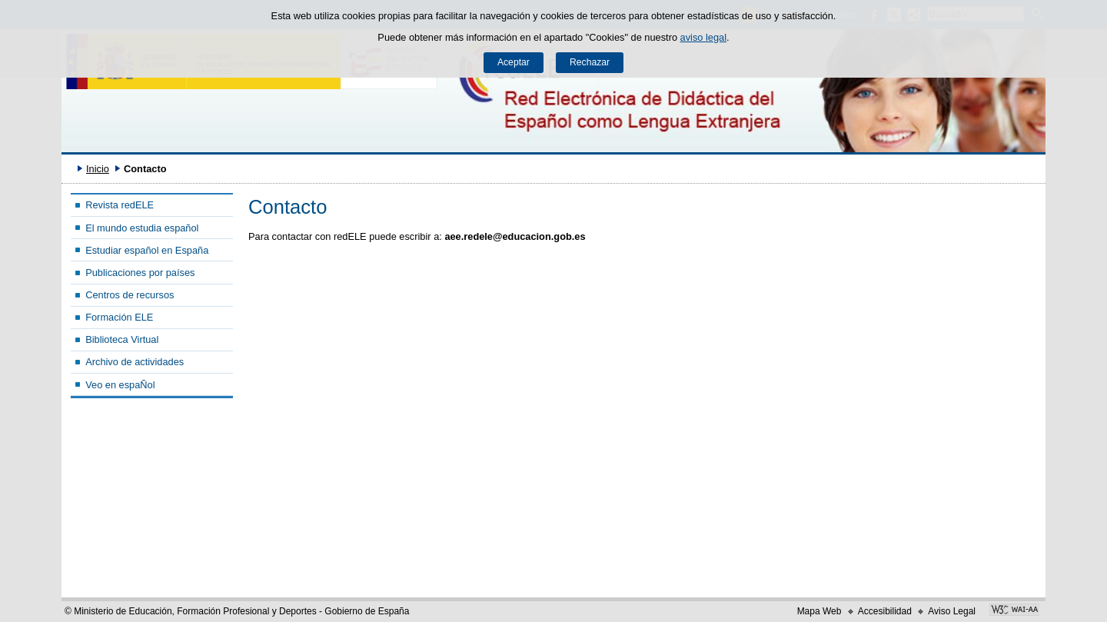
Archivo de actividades (134, 362)
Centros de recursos (129, 295)
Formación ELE (119, 317)
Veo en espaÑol (120, 385)
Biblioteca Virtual (121, 339)
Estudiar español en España (146, 250)
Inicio (97, 169)
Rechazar (590, 62)
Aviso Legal (952, 611)
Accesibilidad (885, 611)
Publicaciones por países (139, 272)
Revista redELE (119, 205)
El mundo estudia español (141, 228)
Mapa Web (819, 611)
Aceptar (513, 62)
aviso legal (703, 37)
